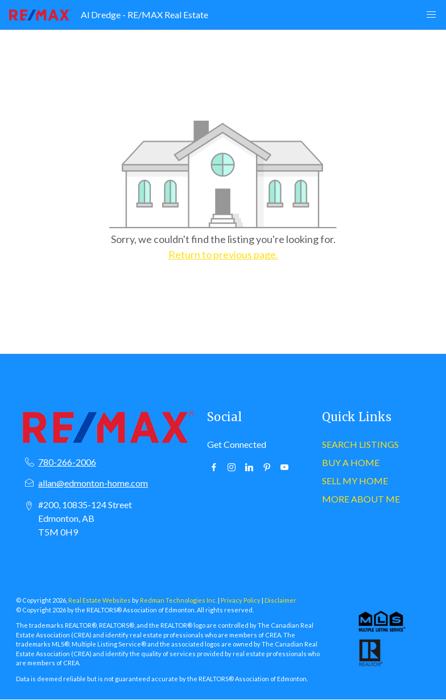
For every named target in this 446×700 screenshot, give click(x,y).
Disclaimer (280, 600)
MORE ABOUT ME (361, 498)
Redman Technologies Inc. (179, 600)
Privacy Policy (241, 600)
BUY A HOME (350, 462)
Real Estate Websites (100, 600)
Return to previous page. (223, 254)
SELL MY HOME (355, 480)
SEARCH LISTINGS (360, 444)
